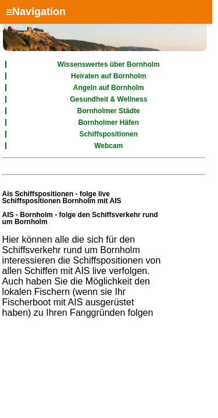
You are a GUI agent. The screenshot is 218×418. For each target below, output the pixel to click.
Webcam (108, 145)
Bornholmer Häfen (108, 122)
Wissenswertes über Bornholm (109, 64)
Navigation (36, 11)
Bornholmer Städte (108, 110)
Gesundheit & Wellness (108, 99)
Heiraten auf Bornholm (108, 76)
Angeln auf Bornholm (108, 87)
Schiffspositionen (108, 134)
